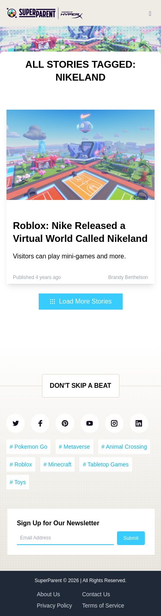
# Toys (18, 482)
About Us (48, 594)
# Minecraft (57, 464)
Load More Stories (80, 301)
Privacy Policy (54, 605)
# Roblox (21, 464)
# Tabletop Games (105, 464)
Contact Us (96, 594)
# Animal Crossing (124, 446)
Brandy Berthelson (128, 277)
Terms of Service (103, 605)
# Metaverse (74, 446)
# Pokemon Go (28, 446)
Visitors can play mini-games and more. (69, 256)
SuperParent (49, 580)
